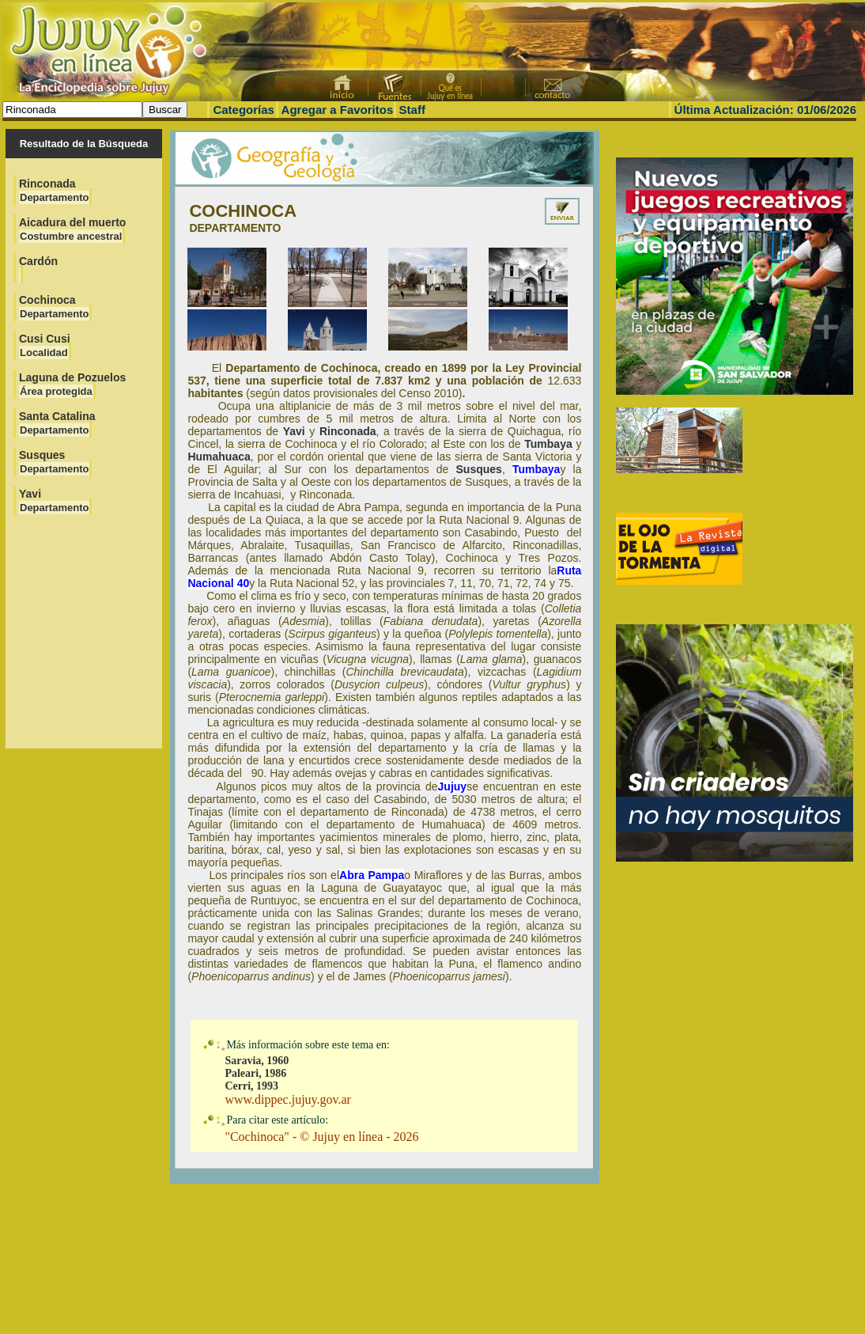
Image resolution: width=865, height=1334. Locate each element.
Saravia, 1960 (257, 1061)
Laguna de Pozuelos (72, 384)
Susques (54, 462)
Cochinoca (54, 307)
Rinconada (54, 190)
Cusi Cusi (44, 345)
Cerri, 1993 (251, 1086)
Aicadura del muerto (72, 229)
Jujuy (452, 786)
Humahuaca (218, 456)
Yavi (54, 500)
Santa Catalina (57, 423)
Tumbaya (548, 444)
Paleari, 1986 (255, 1073)
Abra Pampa (371, 875)
